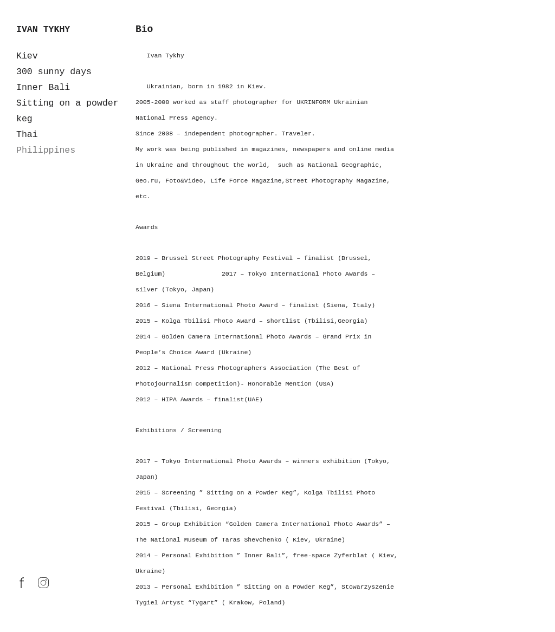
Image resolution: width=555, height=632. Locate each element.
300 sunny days (54, 72)
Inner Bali (43, 87)
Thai (27, 134)
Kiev (27, 56)
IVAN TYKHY (43, 29)
